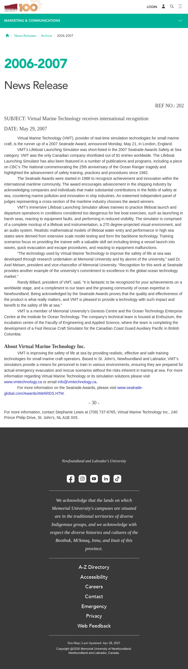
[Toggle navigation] (180, 6)
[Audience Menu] (163, 7)
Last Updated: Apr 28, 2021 (101, 643)
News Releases (25, 36)
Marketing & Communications (32, 21)
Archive (46, 36)
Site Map (74, 643)
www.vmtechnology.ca (23, 382)
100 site (31, 7)
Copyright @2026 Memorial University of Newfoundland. (94, 648)
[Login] (152, 7)
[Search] (172, 7)
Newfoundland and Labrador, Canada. (94, 652)
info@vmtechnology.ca (77, 382)
